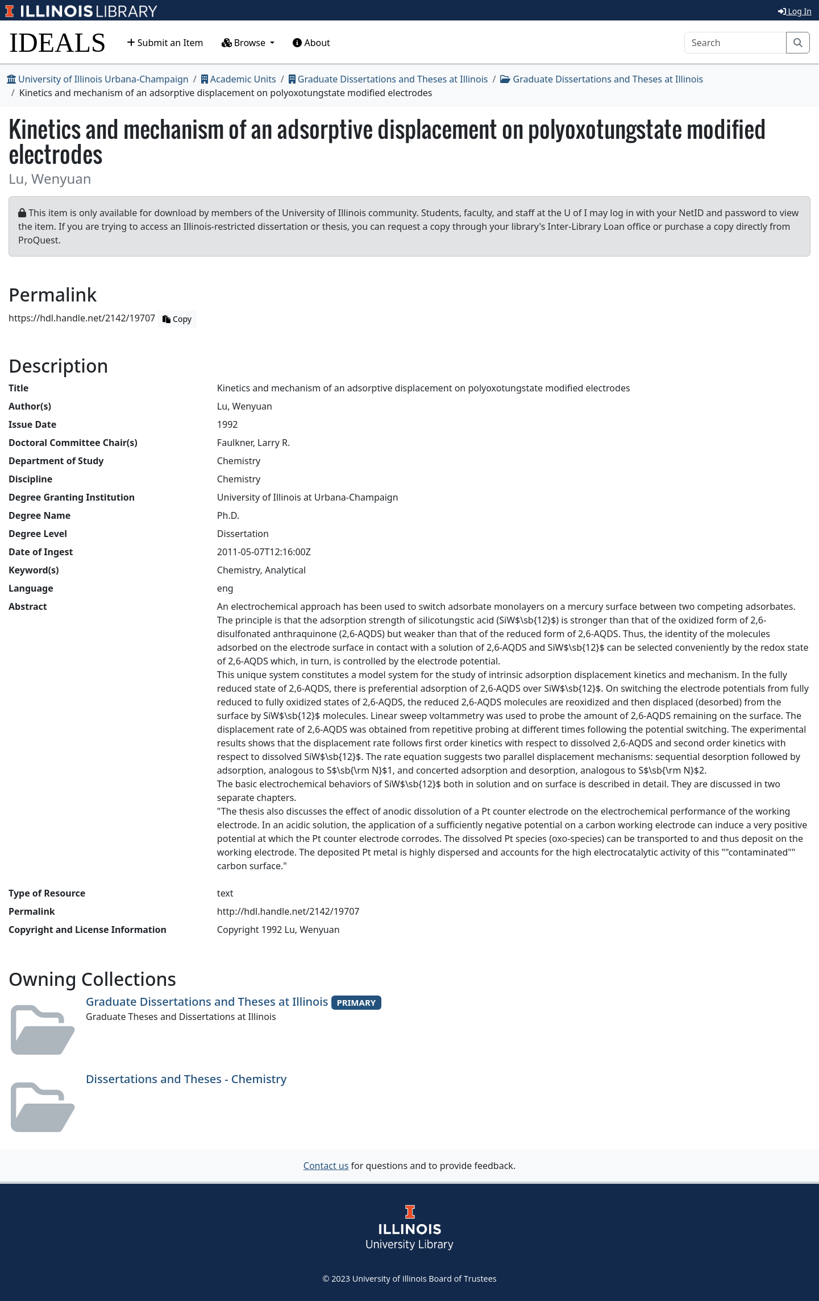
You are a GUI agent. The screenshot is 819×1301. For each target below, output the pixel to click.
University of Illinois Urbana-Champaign (98, 79)
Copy (177, 318)
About (311, 42)
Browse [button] (245, 42)
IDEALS (57, 42)
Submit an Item (165, 42)
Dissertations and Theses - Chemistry (186, 1079)
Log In (795, 11)
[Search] (735, 42)
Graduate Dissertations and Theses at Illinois (388, 79)
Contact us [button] (326, 1165)
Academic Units (238, 79)
